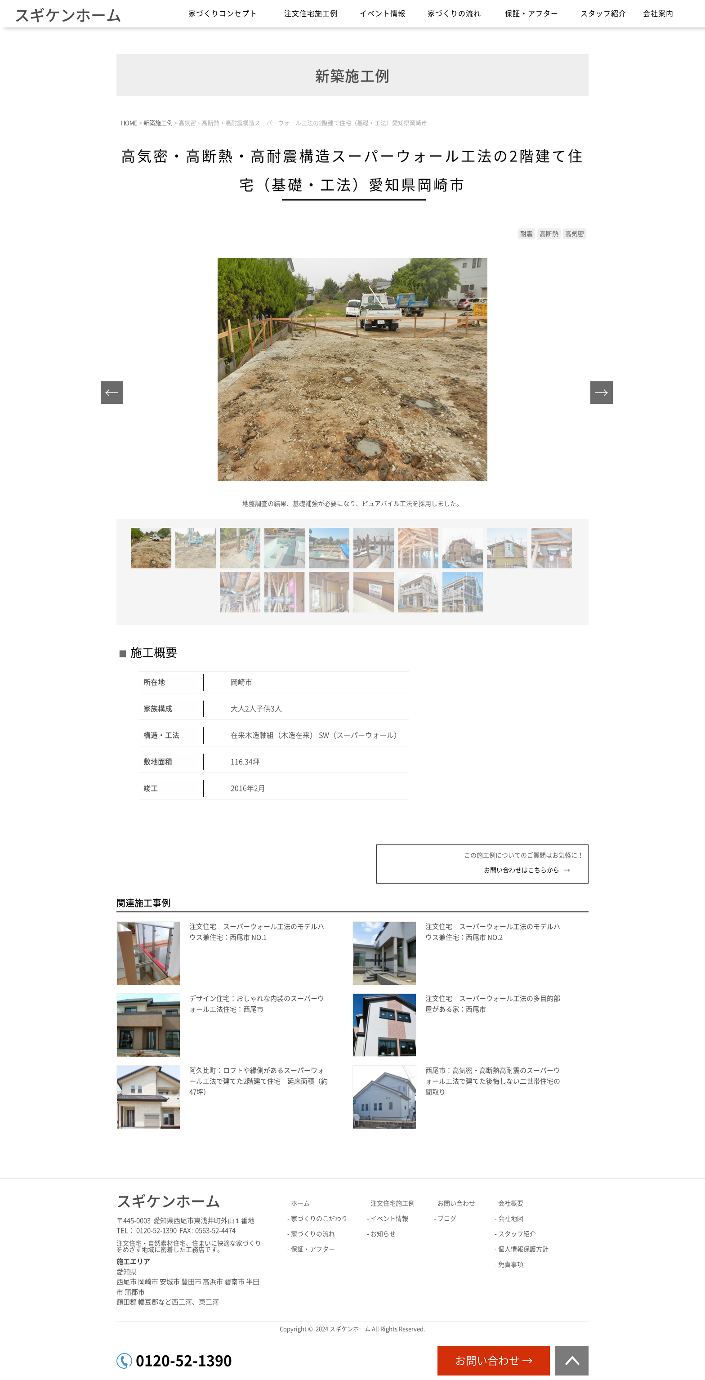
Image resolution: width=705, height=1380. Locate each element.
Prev (114, 395)
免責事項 (510, 1264)
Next (604, 395)
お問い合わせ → (494, 1360)
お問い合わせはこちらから (521, 870)
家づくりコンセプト (222, 13)
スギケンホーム (67, 15)
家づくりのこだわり (319, 1218)
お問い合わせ (456, 1203)
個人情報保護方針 (523, 1249)
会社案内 (658, 13)
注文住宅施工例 (311, 13)
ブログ (446, 1218)
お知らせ (383, 1234)
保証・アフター (531, 13)
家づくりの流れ (454, 13)
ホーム (300, 1203)
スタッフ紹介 (603, 13)
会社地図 (510, 1218)
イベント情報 (383, 13)
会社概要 (510, 1203)
